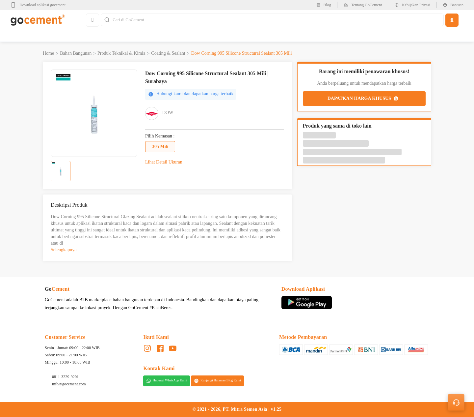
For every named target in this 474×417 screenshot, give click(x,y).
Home (48, 53)
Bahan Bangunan (76, 53)
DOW (167, 112)
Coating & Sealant (168, 53)
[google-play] (40, 5)
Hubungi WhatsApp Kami (166, 381)
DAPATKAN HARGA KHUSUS (363, 98)
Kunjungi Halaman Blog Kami (217, 381)
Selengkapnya (64, 249)
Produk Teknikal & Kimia (121, 53)
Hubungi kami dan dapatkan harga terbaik (190, 94)
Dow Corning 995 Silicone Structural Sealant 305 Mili (241, 53)
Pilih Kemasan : (159, 136)
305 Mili (160, 146)
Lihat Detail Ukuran (163, 162)
